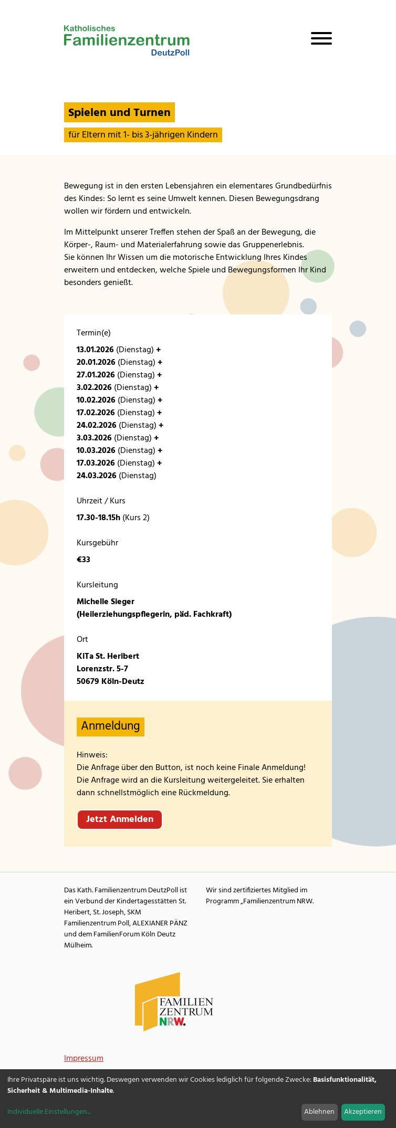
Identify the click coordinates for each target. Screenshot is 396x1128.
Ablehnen (319, 1112)
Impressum (83, 1058)
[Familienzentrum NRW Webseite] (174, 1002)
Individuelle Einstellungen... (48, 1112)
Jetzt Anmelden (119, 819)
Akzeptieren (363, 1112)
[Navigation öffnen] (317, 40)
